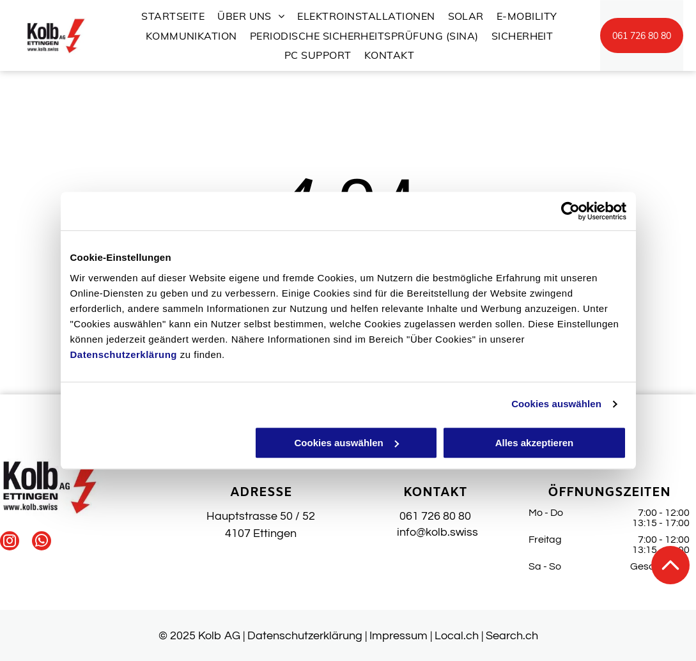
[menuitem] (173, 16)
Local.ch (457, 636)
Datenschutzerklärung (124, 354)
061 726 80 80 (435, 516)
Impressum (398, 636)
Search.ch (512, 636)
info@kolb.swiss (435, 532)
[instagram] (9, 542)
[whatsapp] (41, 542)
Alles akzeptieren (534, 442)
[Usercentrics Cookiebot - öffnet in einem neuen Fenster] (570, 211)
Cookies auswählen (556, 403)
